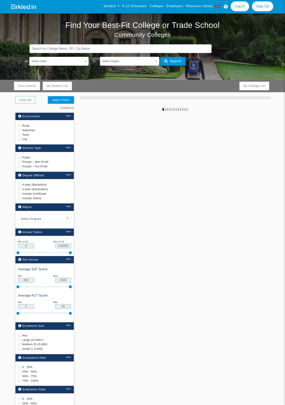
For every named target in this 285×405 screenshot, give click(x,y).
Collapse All (67, 107)
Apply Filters (61, 99)
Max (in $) (58, 241)
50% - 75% (29, 376)
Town (25, 134)
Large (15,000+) (33, 339)
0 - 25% (27, 367)
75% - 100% (30, 380)
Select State (39, 61)
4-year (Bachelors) (34, 184)
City (25, 139)
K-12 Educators (134, 6)
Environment (29, 116)
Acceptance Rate (32, 357)
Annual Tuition (30, 232)
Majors (25, 207)
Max (55, 276)
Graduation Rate (32, 389)
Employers (174, 6)
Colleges (157, 6)
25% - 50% (29, 371)
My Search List (57, 85)
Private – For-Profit (35, 166)
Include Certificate (34, 193)
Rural (25, 125)
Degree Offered (31, 175)
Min (20, 276)
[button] (225, 6)
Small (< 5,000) (32, 348)
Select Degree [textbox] (31, 219)
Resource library (203, 6)
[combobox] (44, 219)
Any (25, 335)
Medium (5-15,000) (35, 344)
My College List (254, 85)
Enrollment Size (31, 325)
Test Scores (28, 259)
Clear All (25, 99)
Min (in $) (23, 241)
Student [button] (110, 6)
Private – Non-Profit (35, 161)
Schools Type (29, 148)
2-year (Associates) (35, 189)
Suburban (28, 130)
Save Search (27, 85)
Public (26, 157)
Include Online (32, 198)
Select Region (111, 61)
